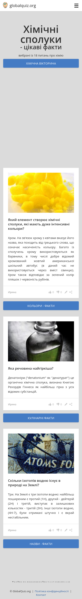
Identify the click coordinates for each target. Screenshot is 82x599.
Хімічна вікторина (41, 63)
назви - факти (41, 544)
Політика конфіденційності (52, 591)
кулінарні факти (41, 418)
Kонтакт (41, 595)
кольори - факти (41, 306)
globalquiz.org (23, 5)
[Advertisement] (41, 122)
